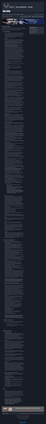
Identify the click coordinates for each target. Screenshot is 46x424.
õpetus (18, 170)
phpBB (19, 415)
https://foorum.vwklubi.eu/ (13, 244)
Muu (30, 33)
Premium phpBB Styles (26, 416)
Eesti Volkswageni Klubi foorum (9, 333)
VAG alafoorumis (10, 178)
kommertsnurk (18, 182)
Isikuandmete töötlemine (32, 32)
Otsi (42, 16)
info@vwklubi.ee (7, 378)
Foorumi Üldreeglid (31, 28)
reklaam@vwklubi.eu (20, 215)
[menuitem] (8, 14)
